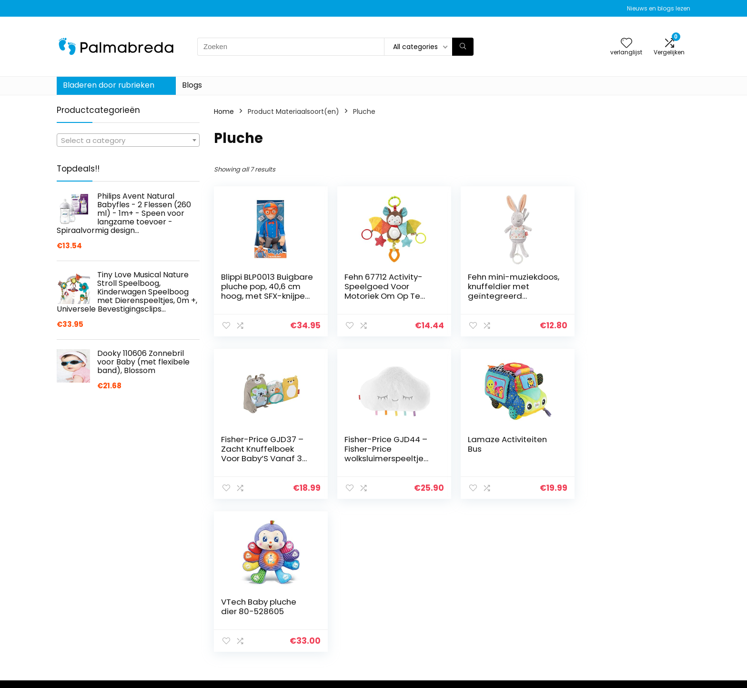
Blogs (192, 85)
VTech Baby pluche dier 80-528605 (501, 444)
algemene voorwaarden (635, 657)
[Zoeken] (463, 47)
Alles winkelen (514, 657)
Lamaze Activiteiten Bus (382, 444)
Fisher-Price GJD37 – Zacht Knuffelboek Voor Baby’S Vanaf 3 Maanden (626, 291)
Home (224, 111)
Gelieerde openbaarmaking (640, 671)
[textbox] (128, 140)
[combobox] (128, 140)
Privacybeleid (617, 644)
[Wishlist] (626, 43)
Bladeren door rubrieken (108, 85)
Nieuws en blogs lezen (658, 8)
